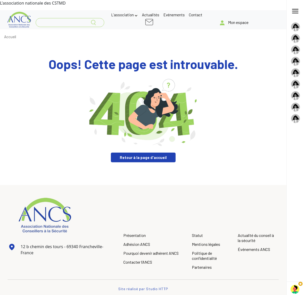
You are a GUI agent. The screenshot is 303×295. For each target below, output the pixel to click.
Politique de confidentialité (204, 256)
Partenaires (202, 267)
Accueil (10, 36)
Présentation (134, 235)
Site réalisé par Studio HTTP (143, 289)
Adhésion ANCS (136, 244)
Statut (197, 235)
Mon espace (238, 22)
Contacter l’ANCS (137, 262)
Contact (195, 14)
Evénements (174, 14)
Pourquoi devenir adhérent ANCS (151, 253)
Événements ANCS (254, 249)
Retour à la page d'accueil (143, 157)
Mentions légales (206, 244)
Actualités (150, 14)
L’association (122, 14)
